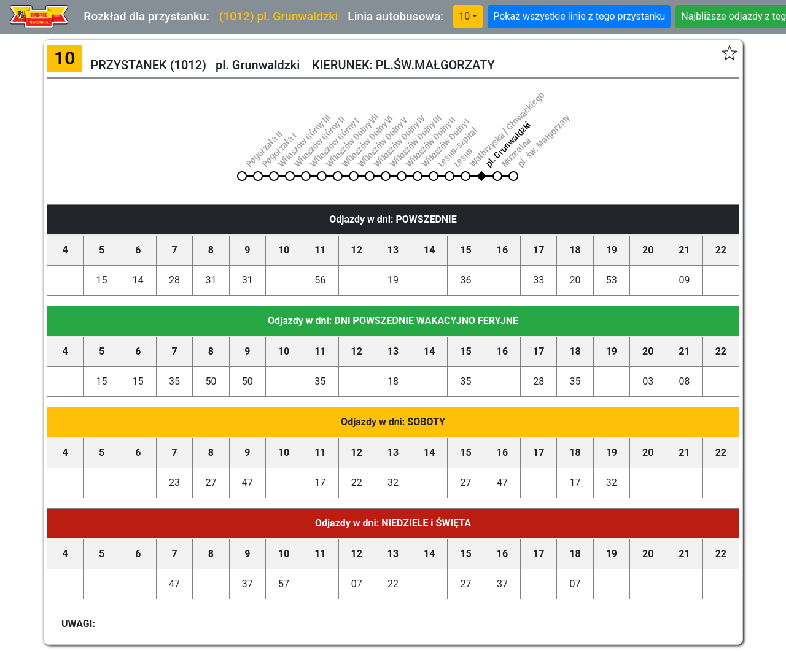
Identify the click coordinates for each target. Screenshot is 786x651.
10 (464, 16)
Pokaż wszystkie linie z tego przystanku (579, 16)
